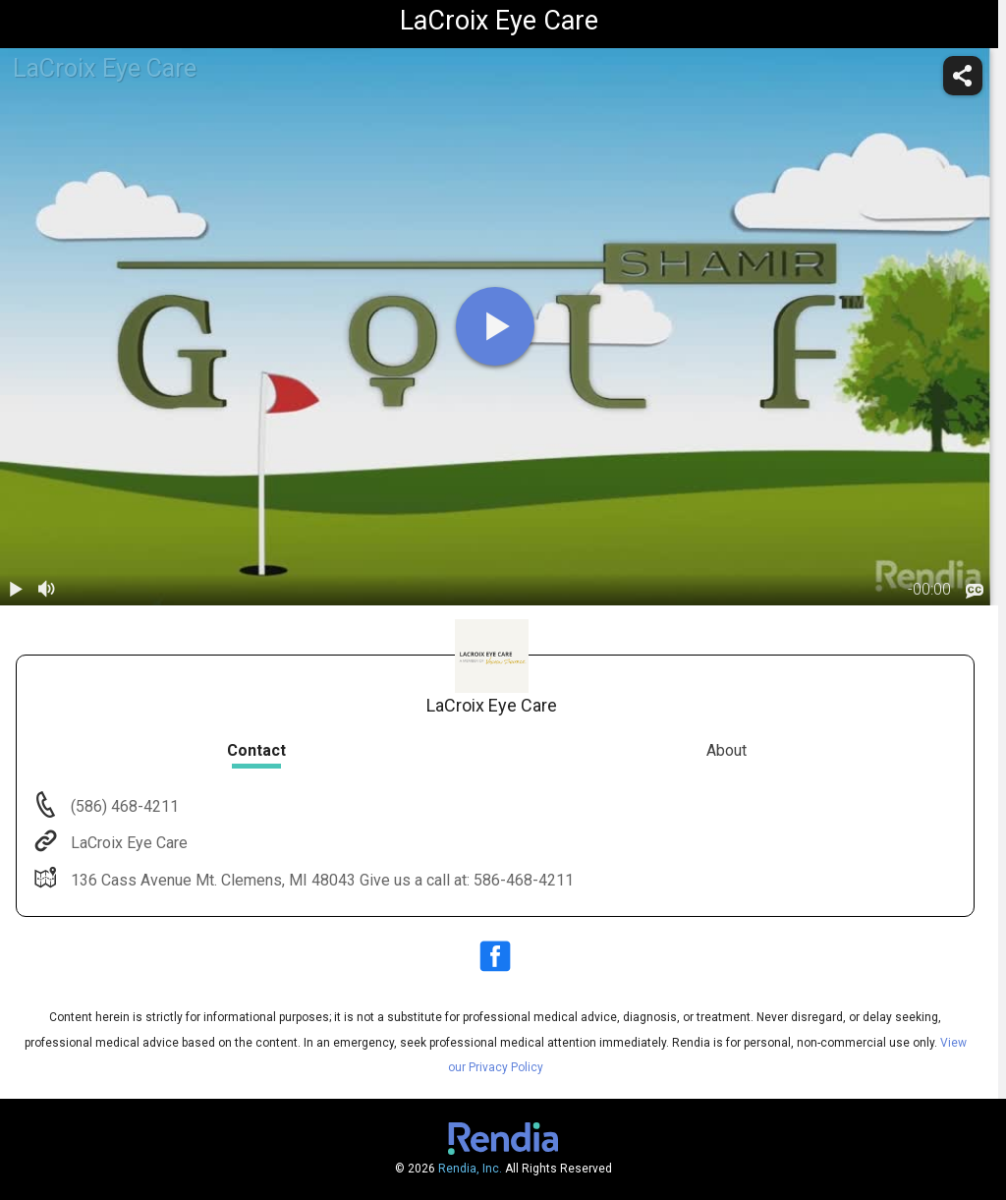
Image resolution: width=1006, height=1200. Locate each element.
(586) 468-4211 (123, 806)
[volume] (47, 589)
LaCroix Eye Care (127, 842)
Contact (256, 750)
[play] (495, 326)
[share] (962, 75)
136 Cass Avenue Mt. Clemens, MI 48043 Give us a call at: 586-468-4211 (320, 880)
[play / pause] (15, 589)
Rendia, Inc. (470, 1168)
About (726, 750)
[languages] (974, 590)
